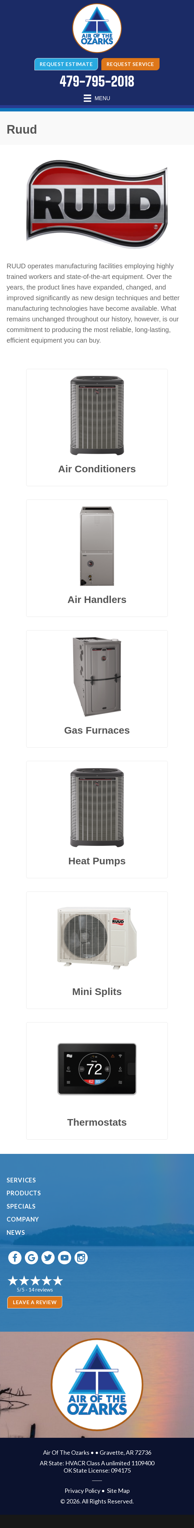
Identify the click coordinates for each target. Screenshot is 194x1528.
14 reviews (40, 1289)
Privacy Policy (82, 1490)
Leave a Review (35, 1302)
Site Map (118, 1490)
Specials (21, 1206)
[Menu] (97, 98)
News (16, 1232)
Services (21, 1180)
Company (23, 1219)
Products (24, 1193)
